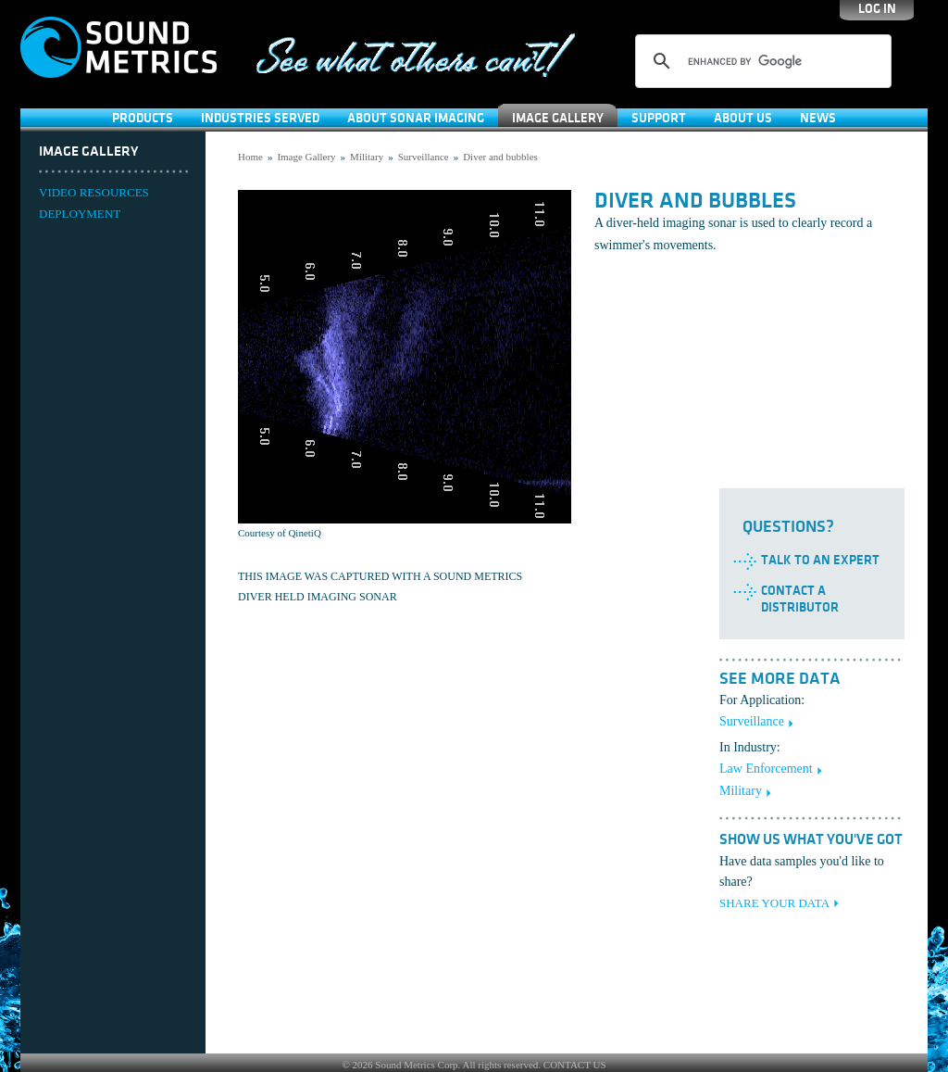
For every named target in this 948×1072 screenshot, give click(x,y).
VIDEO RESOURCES (94, 192)
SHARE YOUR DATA (774, 903)
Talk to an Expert (820, 560)
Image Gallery (558, 118)
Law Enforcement (766, 769)
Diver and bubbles (500, 156)
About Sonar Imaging (415, 118)
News (818, 118)
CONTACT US (574, 1064)
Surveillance (423, 156)
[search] (760, 61)
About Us (743, 118)
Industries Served (260, 118)
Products (142, 118)
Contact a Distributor (800, 599)
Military (366, 156)
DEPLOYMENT (79, 214)
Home (250, 156)
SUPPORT (658, 118)
